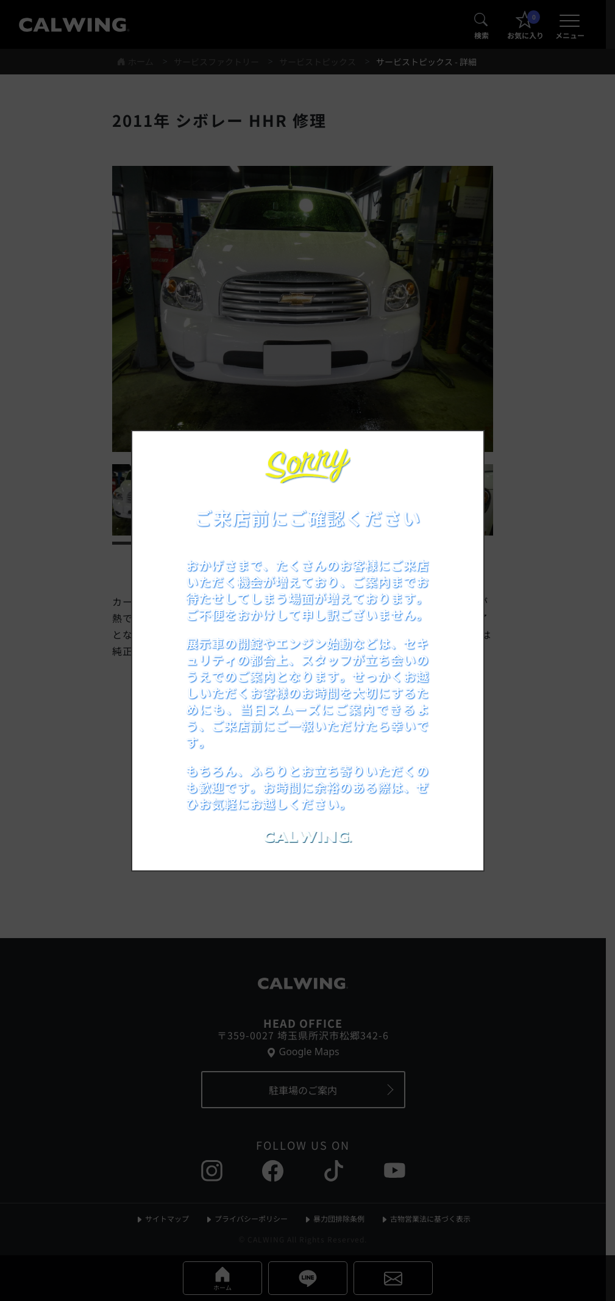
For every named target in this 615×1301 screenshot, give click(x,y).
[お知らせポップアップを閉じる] (458, 453)
